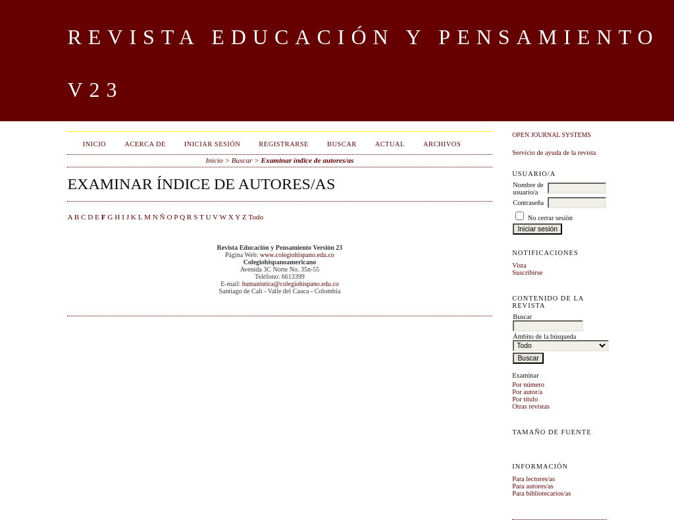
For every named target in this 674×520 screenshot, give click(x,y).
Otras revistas (531, 406)
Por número (528, 384)
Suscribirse (527, 272)
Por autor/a (527, 391)
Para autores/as (533, 486)
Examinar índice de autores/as (307, 160)
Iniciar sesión (212, 144)
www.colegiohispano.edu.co (297, 254)
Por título (525, 399)
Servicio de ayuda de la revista (554, 152)
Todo (255, 217)
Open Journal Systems (551, 134)
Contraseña (528, 202)
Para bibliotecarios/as (541, 493)
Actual (390, 144)
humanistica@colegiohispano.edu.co (290, 283)
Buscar (342, 144)
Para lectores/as (533, 478)
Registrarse (284, 144)
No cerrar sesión (550, 217)
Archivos (442, 144)
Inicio (94, 144)
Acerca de (145, 144)
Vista (519, 265)
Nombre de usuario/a (528, 188)
